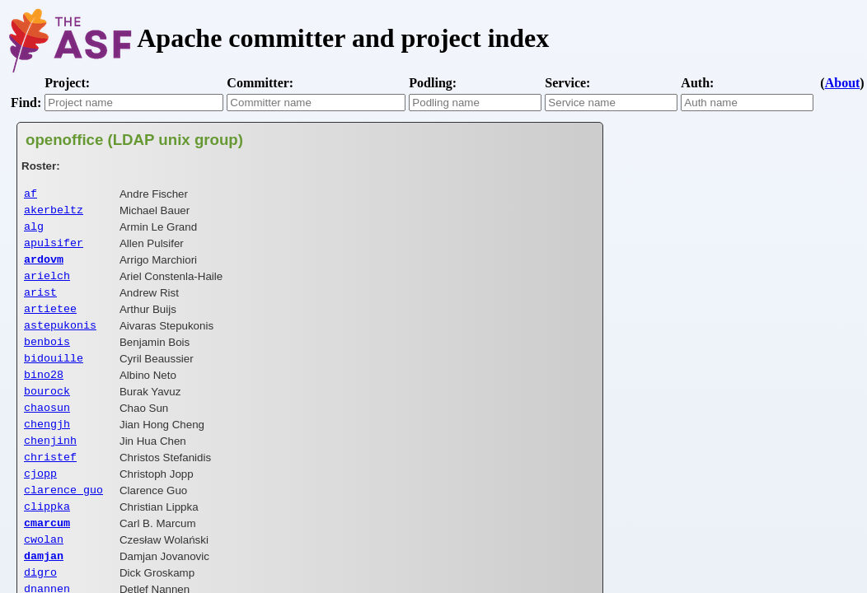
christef (50, 484)
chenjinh (50, 466)
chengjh (47, 448)
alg (34, 230)
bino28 (43, 393)
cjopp (40, 502)
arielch (47, 285)
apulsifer (53, 248)
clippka (47, 538)
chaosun (47, 430)
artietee (50, 321)
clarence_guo (63, 520)
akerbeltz (53, 212)
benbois (47, 357)
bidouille (53, 375)
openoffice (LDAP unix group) (134, 139)
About (842, 83)
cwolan (43, 574)
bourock (47, 411)
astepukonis (60, 339)
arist (40, 303)
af (30, 194)
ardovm (43, 266)
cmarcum (47, 556)
